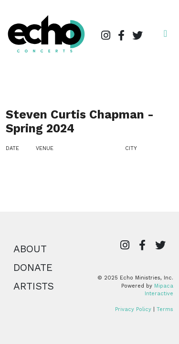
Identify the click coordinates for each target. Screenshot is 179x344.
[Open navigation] (165, 33)
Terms (165, 309)
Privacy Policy (133, 309)
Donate (33, 267)
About (30, 249)
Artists (33, 286)
